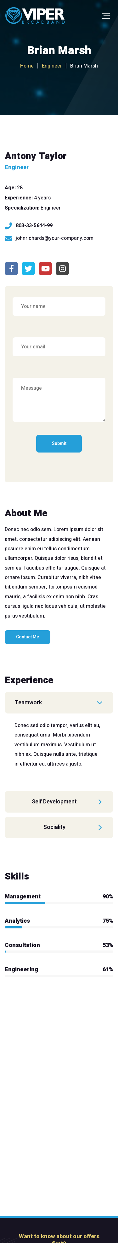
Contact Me (27, 637)
